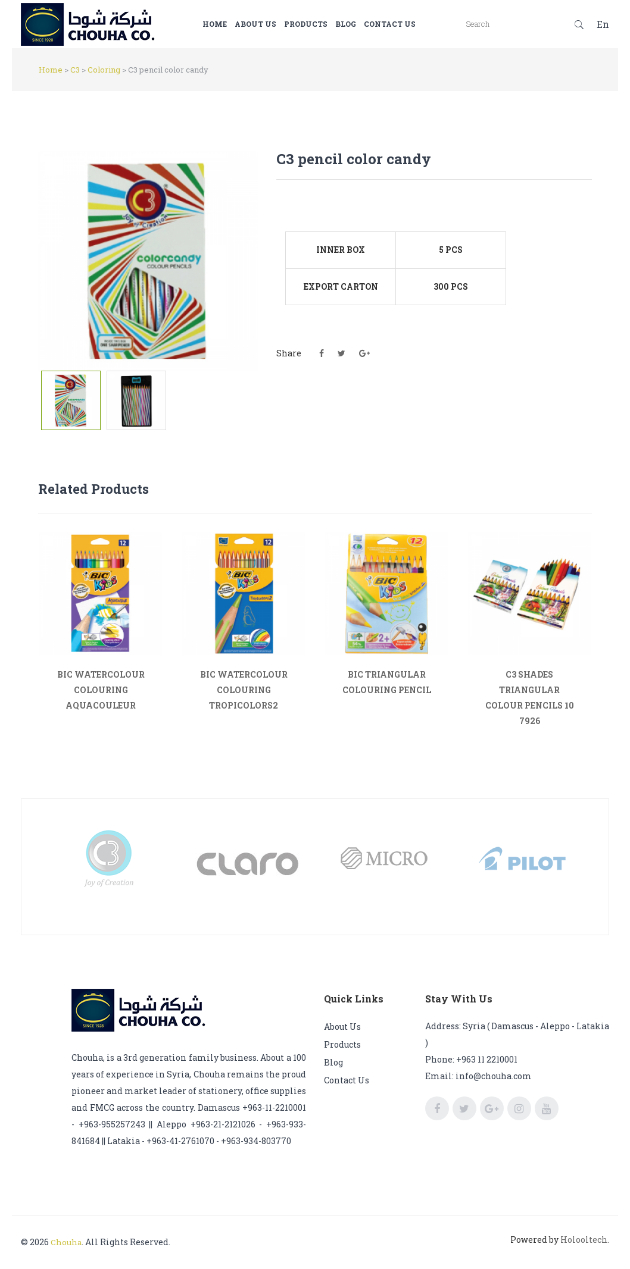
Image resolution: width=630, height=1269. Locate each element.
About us (273, 24)
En (603, 24)
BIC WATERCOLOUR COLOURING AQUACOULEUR (101, 690)
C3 (75, 69)
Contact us (407, 24)
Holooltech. (584, 1239)
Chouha (66, 1242)
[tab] (71, 400)
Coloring (104, 69)
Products (323, 24)
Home (232, 24)
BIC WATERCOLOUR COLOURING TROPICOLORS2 (244, 690)
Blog (363, 24)
